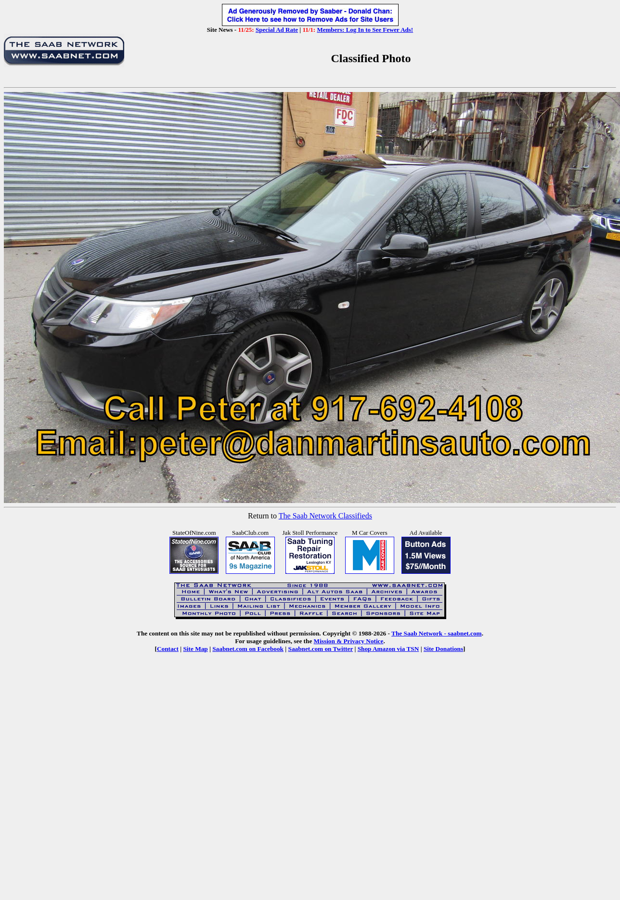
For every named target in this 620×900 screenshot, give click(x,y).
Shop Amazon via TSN (388, 648)
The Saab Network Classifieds (325, 516)
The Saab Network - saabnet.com (436, 633)
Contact (168, 648)
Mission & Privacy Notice (349, 641)
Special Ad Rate (277, 29)
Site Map (195, 648)
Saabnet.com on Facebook (248, 648)
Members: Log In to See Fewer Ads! (365, 29)
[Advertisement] (308, 762)
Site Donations (443, 648)
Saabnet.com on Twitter (320, 648)
